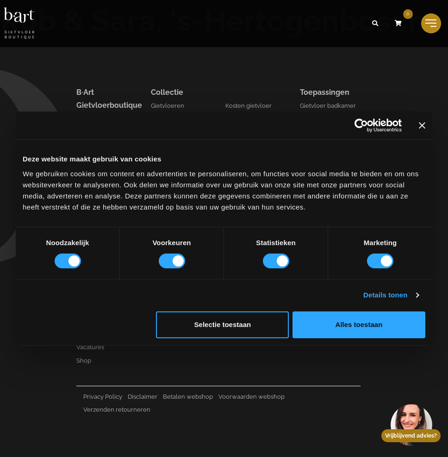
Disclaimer (142, 396)
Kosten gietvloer (248, 105)
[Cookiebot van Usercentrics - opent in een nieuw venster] (361, 125)
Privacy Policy (102, 396)
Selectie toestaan (222, 324)
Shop (83, 360)
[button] (375, 23)
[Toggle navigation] (431, 23)
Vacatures (90, 347)
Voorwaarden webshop (251, 396)
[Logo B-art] (19, 23)
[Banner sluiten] (422, 125)
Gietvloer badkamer (328, 105)
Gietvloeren (167, 105)
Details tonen (385, 295)
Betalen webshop (188, 396)
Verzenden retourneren (116, 409)
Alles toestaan (359, 324)
